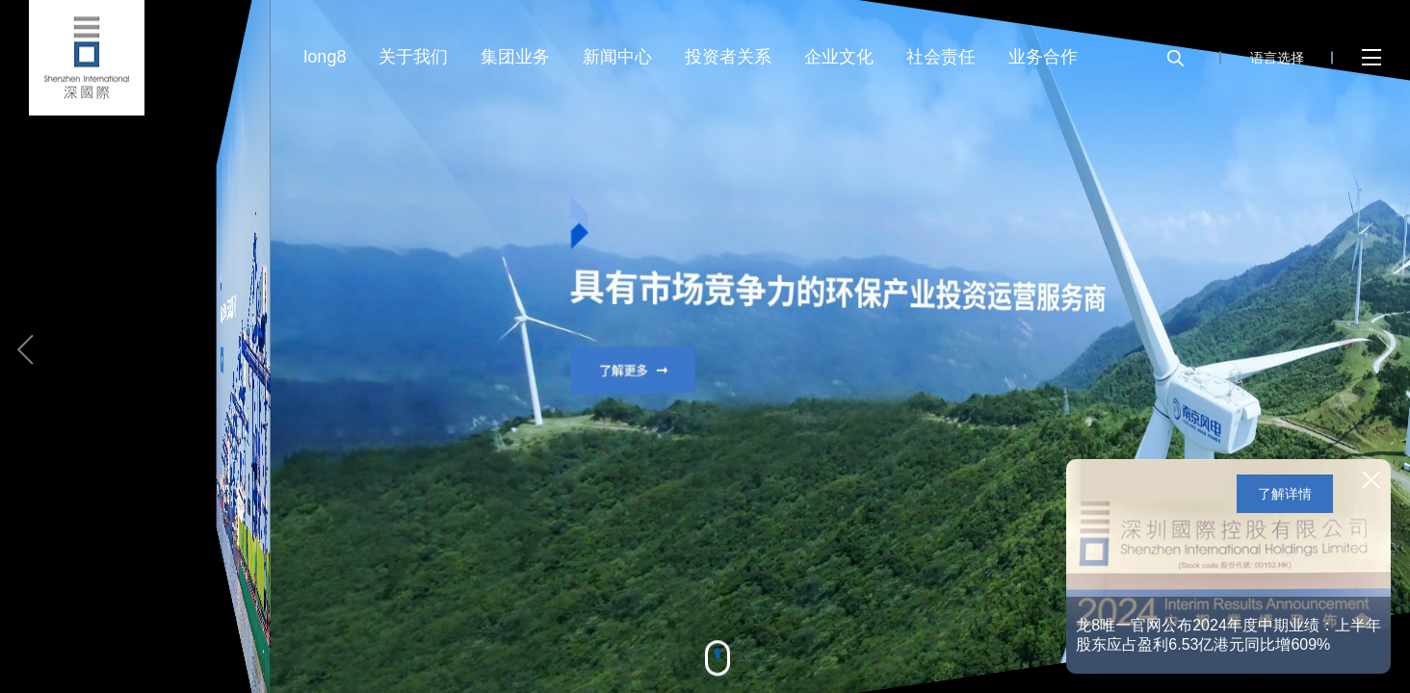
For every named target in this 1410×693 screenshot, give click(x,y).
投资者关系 (728, 56)
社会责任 (941, 56)
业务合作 (1043, 56)
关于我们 (413, 56)
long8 (324, 56)
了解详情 (1285, 493)
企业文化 (839, 56)
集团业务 (515, 56)
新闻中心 (617, 56)
